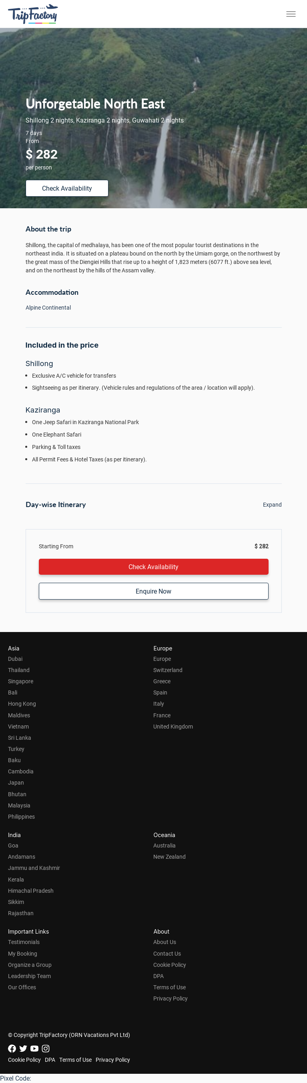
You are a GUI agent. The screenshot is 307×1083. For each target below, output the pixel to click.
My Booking (22, 953)
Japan (16, 782)
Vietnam (18, 726)
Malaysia (19, 805)
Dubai (15, 658)
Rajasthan (21, 913)
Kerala (16, 879)
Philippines (21, 816)
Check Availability (67, 188)
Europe (162, 658)
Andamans (21, 856)
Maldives (19, 715)
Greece (162, 681)
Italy (158, 703)
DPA (158, 976)
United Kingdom (173, 726)
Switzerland (168, 670)
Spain (160, 692)
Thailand (19, 670)
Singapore (20, 681)
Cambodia (21, 771)
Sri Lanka (19, 737)
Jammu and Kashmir (34, 868)
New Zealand (169, 856)
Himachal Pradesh (31, 890)
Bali (12, 692)
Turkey (16, 749)
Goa (13, 845)
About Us (164, 942)
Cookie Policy (169, 964)
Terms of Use (169, 987)
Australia (164, 845)
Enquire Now (153, 591)
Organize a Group (30, 964)
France (162, 715)
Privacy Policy (170, 998)
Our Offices (22, 987)
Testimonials (24, 942)
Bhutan (17, 794)
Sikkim (16, 902)
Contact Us (167, 953)
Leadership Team (29, 976)
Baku (14, 760)
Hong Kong (22, 703)
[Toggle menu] (291, 14)
